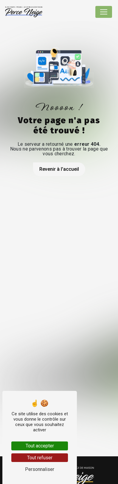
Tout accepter (40, 446)
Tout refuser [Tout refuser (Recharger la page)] (39, 457)
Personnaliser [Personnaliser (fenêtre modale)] (39, 469)
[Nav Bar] (103, 12)
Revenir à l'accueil (59, 169)
